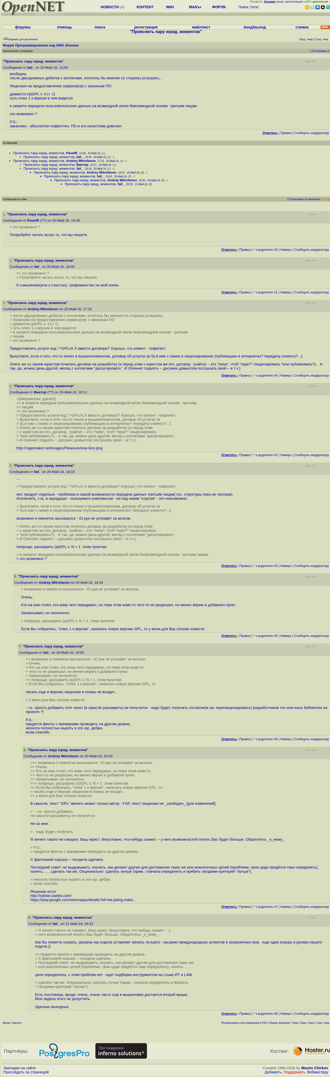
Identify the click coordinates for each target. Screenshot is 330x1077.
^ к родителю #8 (265, 1014)
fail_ (30, 67)
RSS (325, 199)
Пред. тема (307, 1022)
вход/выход (255, 27)
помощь (64, 27)
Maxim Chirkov (314, 1068)
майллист (201, 27)
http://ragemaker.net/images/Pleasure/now (52, 448)
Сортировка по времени (304, 199)
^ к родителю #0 (265, 250)
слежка (302, 27)
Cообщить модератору (311, 133)
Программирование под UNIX (39, 45)
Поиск (243, 7)
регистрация (294, 1)
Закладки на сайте (19, 1068)
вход (280, 1)
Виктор (82, 165)
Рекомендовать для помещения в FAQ (244, 1022)
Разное (72, 45)
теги (254, 7)
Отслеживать (319, 51)
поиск (99, 27)
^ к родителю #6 (265, 739)
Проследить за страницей (26, 1072)
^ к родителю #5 (265, 636)
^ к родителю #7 (265, 907)
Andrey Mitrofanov (81, 161)
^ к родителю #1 (265, 292)
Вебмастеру (317, 1072)
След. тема (322, 1022)
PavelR (71, 153)
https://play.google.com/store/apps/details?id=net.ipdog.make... (83, 900)
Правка (285, 133)
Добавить (273, 1072)
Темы (295, 1022)
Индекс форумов (279, 1022)
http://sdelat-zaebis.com (50, 896)
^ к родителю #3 (265, 455)
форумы (23, 27)
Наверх (286, 250)
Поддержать (294, 1072)
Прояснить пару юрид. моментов (38, 153)
